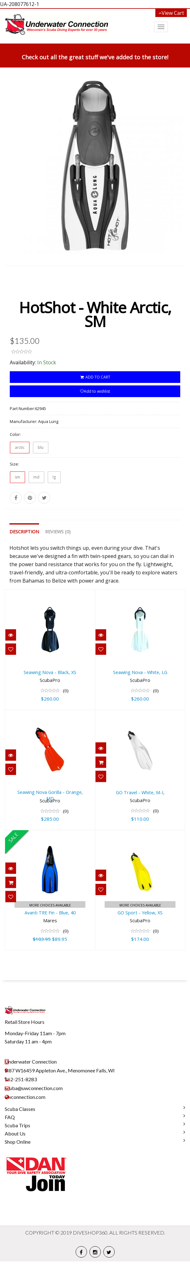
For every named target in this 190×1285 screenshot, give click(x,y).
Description (24, 555)
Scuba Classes (20, 1132)
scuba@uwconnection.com (34, 1112)
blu (40, 471)
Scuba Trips (17, 1149)
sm (17, 500)
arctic (20, 471)
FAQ (10, 1141)
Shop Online (18, 1165)
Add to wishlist (95, 415)
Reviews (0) (58, 555)
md (36, 500)
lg (54, 500)
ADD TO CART (95, 400)
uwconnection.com (25, 1121)
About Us (15, 1157)
